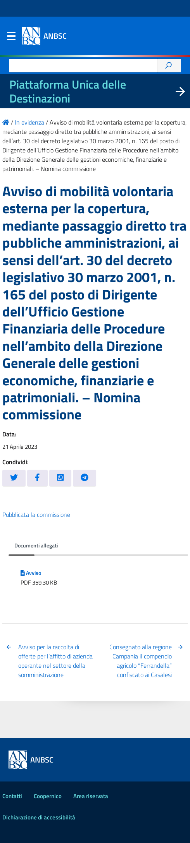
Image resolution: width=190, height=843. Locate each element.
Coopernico (48, 796)
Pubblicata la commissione (36, 514)
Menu (11, 38)
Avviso (31, 573)
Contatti (12, 796)
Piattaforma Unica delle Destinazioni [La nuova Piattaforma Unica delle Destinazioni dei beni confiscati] (67, 91)
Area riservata (90, 796)
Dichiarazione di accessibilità (38, 817)
